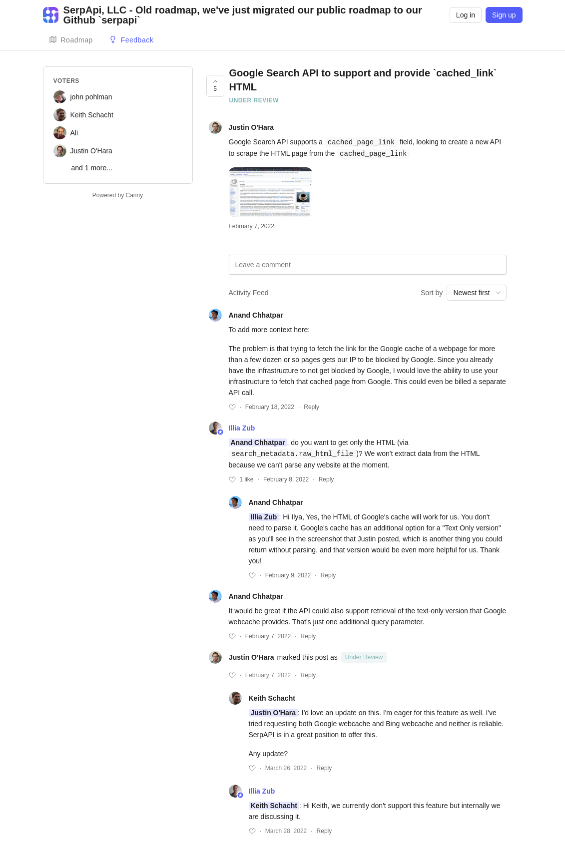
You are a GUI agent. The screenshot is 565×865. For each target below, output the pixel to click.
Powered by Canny (117, 195)
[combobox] (476, 292)
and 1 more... (92, 168)
